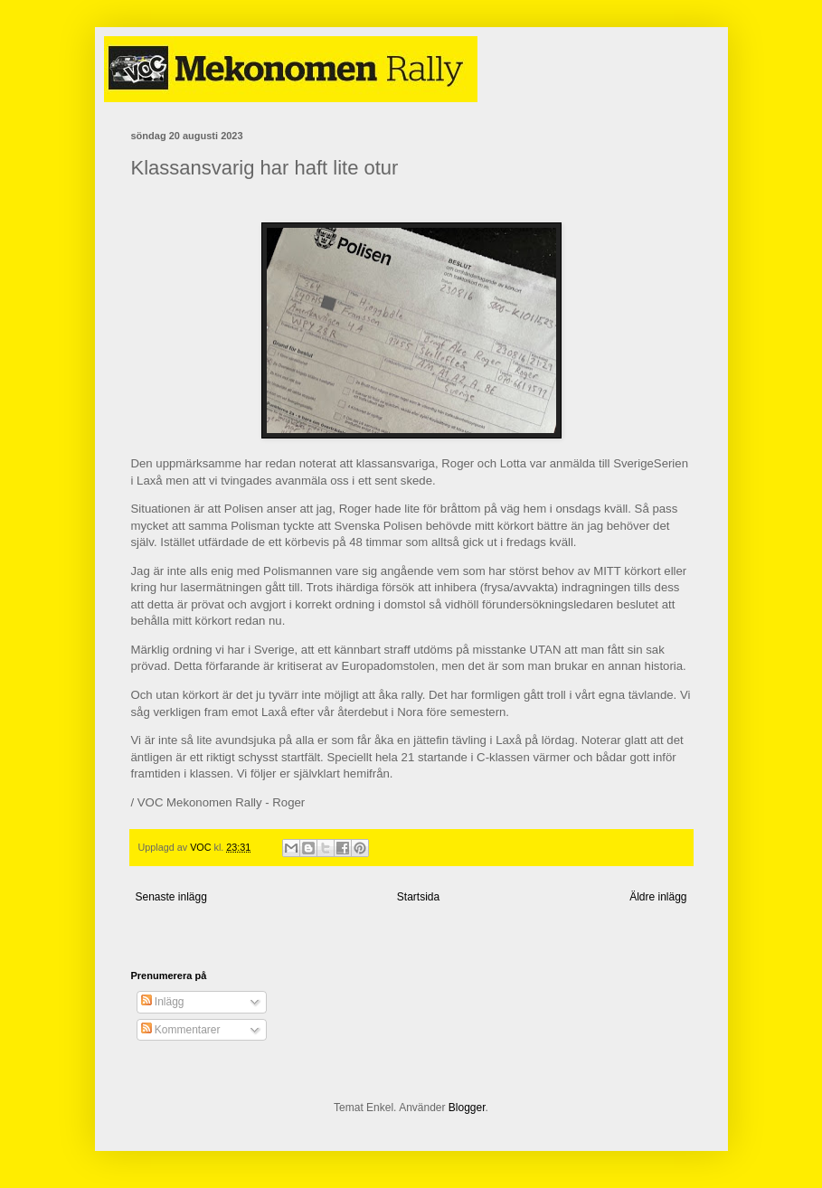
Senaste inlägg (171, 897)
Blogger (467, 1107)
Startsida (418, 897)
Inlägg (162, 1001)
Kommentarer (181, 1029)
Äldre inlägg (657, 897)
